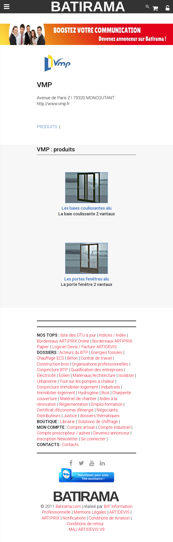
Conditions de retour (85, 523)
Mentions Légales (90, 512)
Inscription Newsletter (57, 438)
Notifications (74, 517)
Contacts (70, 444)
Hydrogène (88, 392)
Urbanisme (47, 381)
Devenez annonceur (111, 432)
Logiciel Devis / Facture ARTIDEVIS (84, 346)
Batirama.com (68, 506)
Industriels (110, 386)
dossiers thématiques (100, 415)
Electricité (46, 375)
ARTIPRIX (51, 517)
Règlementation (73, 404)
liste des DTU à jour (78, 335)
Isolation (126, 375)
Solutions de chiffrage (98, 421)
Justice (70, 415)
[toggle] (6, 6)
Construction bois (53, 363)
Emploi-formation (106, 404)
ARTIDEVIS (119, 512)
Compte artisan (81, 427)
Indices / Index (112, 335)
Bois (105, 392)
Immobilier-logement (56, 392)
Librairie (67, 421)
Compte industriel (114, 427)
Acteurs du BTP (73, 352)
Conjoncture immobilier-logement (67, 386)
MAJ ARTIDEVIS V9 (86, 529)
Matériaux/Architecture (94, 375)
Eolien (64, 375)
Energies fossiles (106, 352)
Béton (72, 358)
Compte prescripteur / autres (63, 432)
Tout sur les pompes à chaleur (87, 381)
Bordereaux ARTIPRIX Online (63, 341)
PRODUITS (47, 126)
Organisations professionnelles (100, 363)
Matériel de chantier (78, 398)
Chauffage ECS (50, 358)
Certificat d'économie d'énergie (65, 409)
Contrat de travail (96, 358)
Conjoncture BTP (52, 369)
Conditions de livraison (109, 517)
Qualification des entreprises (97, 369)
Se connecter (93, 438)
